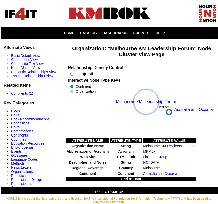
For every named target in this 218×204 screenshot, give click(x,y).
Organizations (22, 171)
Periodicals (19, 176)
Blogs (15, 111)
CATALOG (88, 33)
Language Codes (24, 159)
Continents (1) (22, 93)
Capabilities (20, 123)
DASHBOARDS (114, 33)
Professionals (21, 184)
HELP (160, 33)
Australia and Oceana (160, 174)
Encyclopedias (22, 147)
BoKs (15, 115)
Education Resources (28, 143)
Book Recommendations (30, 119)
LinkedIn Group (155, 157)
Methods (18, 163)
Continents (19, 135)
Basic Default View (25, 56)
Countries (18, 139)
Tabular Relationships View (32, 76)
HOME (69, 33)
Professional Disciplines (29, 180)
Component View (24, 60)
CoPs (15, 127)
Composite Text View (27, 64)
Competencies (22, 131)
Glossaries (19, 155)
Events (16, 151)
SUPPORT (141, 33)
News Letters (21, 167)
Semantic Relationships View (33, 72)
